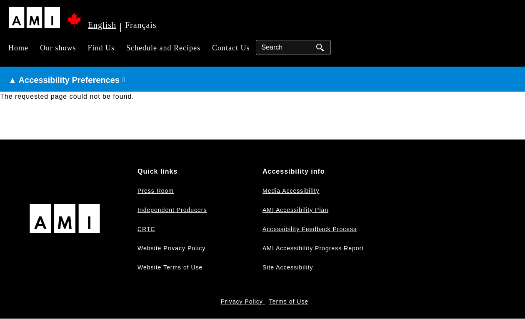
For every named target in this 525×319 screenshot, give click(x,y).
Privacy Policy (243, 301)
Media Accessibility (291, 190)
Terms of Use (288, 301)
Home (18, 48)
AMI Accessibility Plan (295, 210)
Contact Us (231, 48)
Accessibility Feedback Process (309, 229)
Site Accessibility (287, 267)
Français (141, 25)
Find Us (101, 48)
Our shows (58, 48)
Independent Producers (172, 210)
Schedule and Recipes (163, 48)
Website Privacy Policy (171, 248)
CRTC (146, 229)
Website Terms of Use (170, 267)
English (102, 25)
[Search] (293, 47)
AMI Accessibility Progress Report (313, 248)
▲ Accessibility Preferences (64, 80)
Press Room (156, 190)
